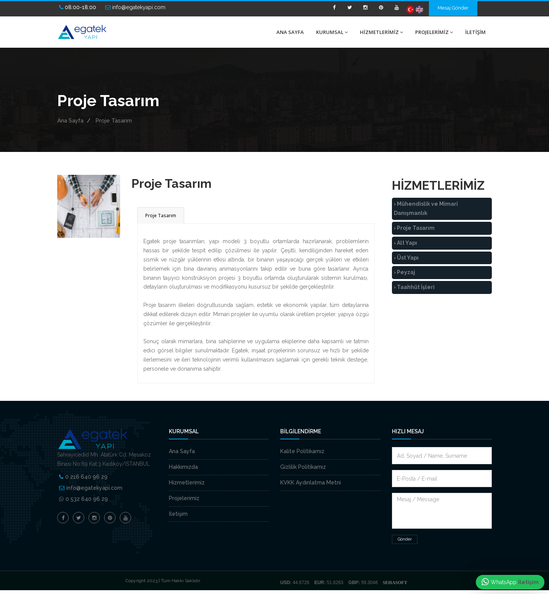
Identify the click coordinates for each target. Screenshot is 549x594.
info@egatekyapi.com (94, 488)
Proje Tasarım (113, 120)
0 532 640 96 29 (87, 499)
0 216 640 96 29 (86, 477)
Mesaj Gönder (453, 8)
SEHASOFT (395, 582)
